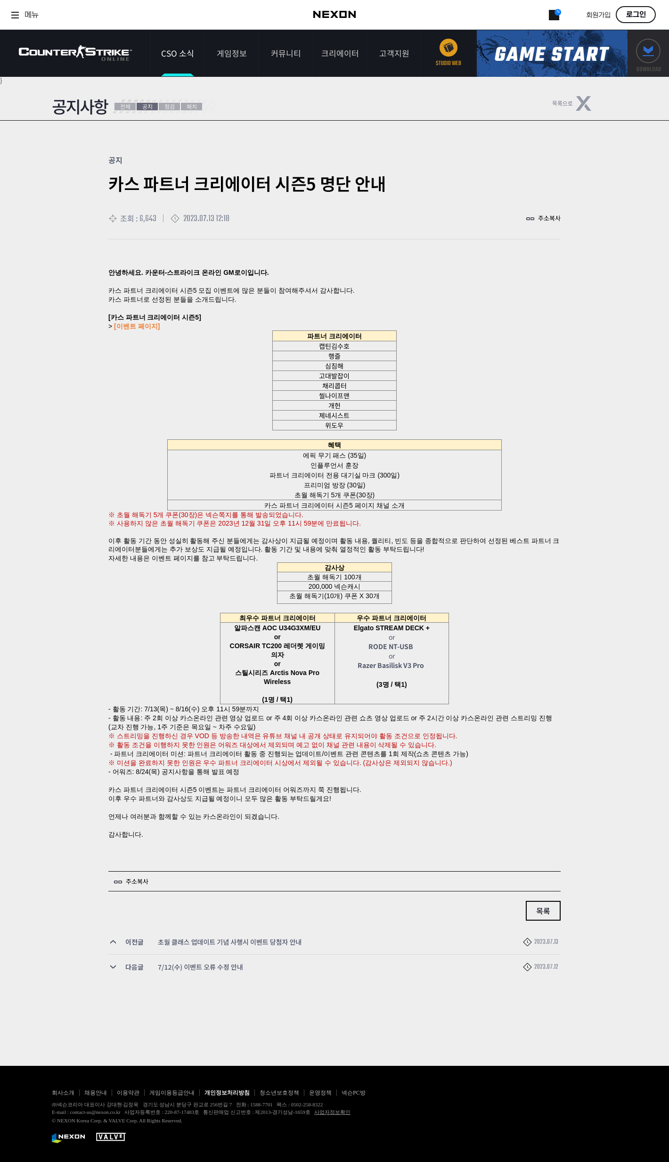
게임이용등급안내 (172, 1092)
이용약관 (128, 1092)
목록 (543, 910)
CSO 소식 (177, 53)
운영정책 (320, 1092)
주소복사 (549, 218)
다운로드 (648, 53)
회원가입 (598, 15)
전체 (125, 106)
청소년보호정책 (279, 1092)
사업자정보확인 (332, 1112)
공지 (147, 106)
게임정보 (232, 53)
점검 (169, 106)
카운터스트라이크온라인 (75, 53)
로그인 (636, 14)
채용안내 (95, 1092)
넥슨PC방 (354, 1092)
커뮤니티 (286, 53)
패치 (192, 106)
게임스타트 (552, 53)
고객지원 (394, 53)
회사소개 (63, 1092)
